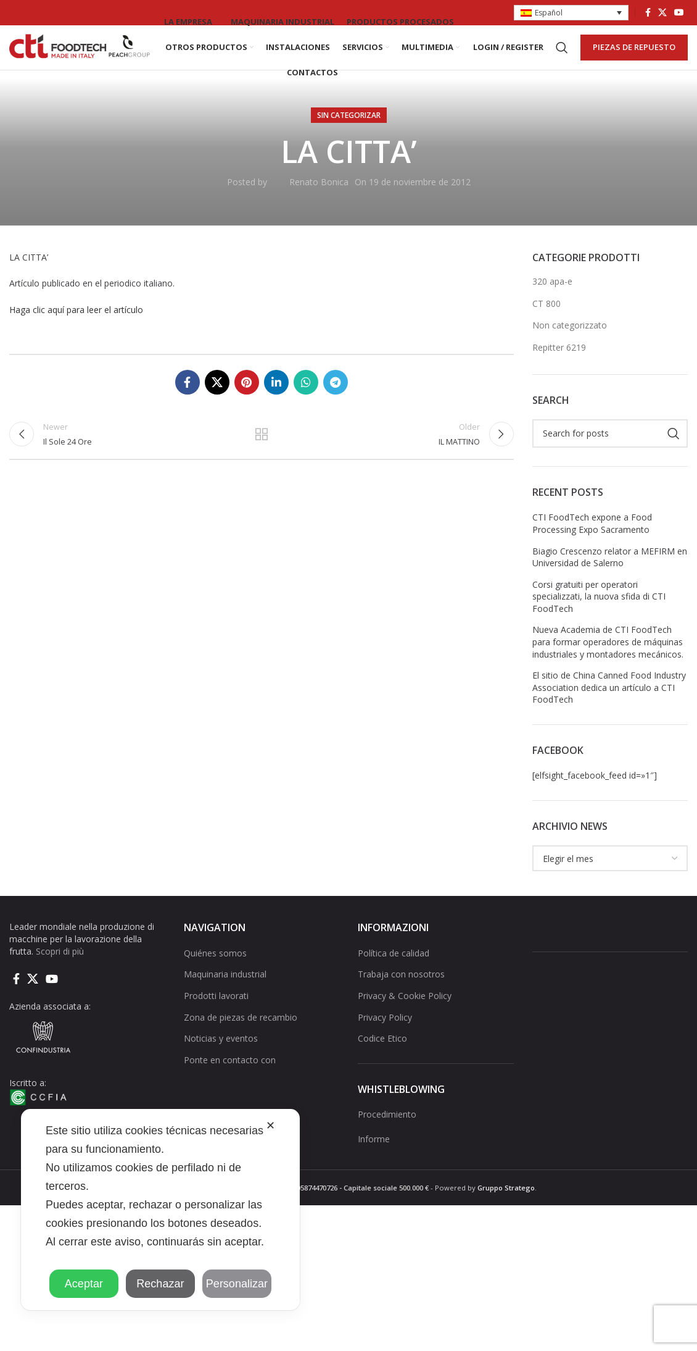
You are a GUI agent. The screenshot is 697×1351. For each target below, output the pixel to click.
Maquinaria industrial (225, 995)
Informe (374, 1159)
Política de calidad (393, 973)
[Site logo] (80, 57)
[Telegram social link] (335, 402)
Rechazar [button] (160, 1284)
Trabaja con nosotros (401, 995)
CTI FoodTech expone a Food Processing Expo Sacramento (592, 544)
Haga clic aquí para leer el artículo (76, 330)
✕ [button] (270, 1125)
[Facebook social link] (647, 13)
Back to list (261, 458)
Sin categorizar (349, 135)
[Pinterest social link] (246, 402)
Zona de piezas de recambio (240, 1038)
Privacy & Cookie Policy (405, 1016)
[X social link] (662, 13)
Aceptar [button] (84, 1284)
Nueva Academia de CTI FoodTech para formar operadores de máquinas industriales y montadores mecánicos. (607, 662)
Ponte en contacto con (230, 1080)
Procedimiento (387, 1134)
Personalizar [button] (237, 1284)
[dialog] (160, 1209)
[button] (571, 13)
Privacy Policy (385, 1038)
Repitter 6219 (559, 368)
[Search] (562, 58)
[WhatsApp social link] (306, 402)
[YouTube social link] (679, 13)
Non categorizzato (569, 346)
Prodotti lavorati (216, 1016)
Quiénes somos (215, 973)
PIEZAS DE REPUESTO (634, 57)
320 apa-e (552, 301)
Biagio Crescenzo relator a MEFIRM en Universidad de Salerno (609, 578)
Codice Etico (382, 1058)
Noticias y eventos (221, 1058)
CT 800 (546, 324)
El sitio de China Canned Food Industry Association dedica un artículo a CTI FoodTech (609, 708)
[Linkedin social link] (276, 402)
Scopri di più (60, 971)
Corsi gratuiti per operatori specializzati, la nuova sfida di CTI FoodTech (599, 617)
